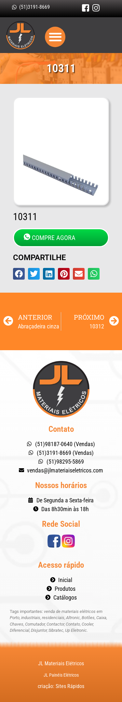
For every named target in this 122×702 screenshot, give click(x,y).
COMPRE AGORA (49, 237)
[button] (55, 37)
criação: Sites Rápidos (61, 686)
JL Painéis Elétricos (61, 675)
